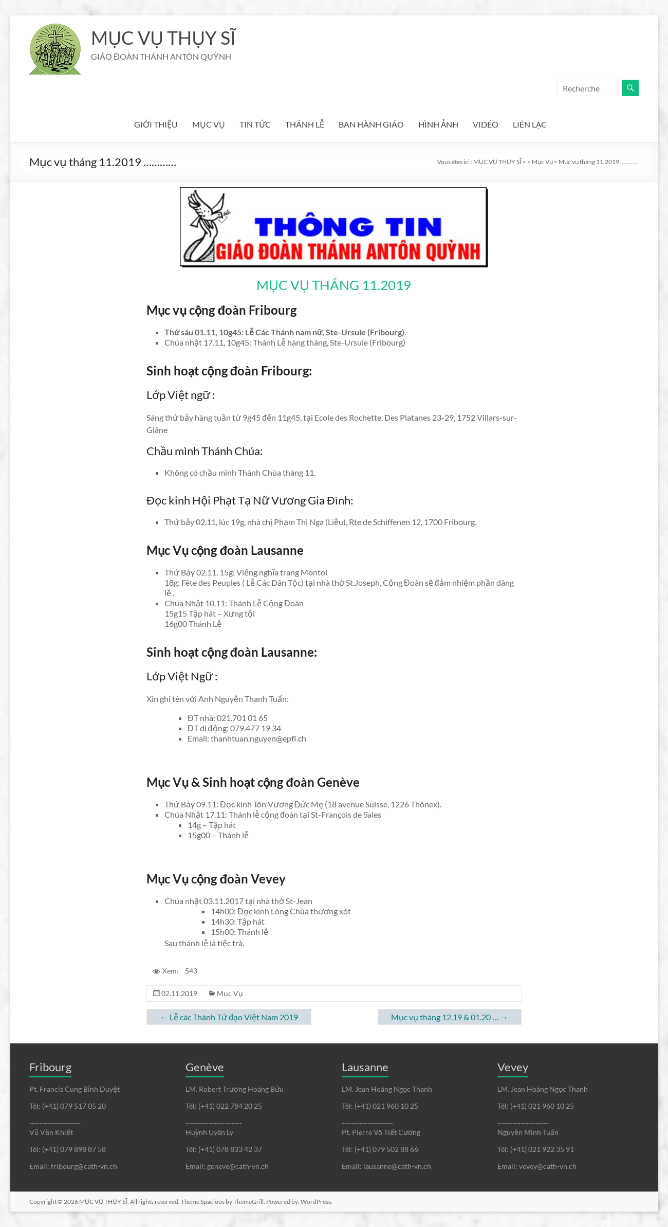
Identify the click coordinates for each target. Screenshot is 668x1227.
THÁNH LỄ (304, 124)
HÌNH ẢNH (438, 124)
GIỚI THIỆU (156, 124)
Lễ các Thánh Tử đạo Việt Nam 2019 (229, 1017)
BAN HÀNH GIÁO (371, 124)
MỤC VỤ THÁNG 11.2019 (333, 285)
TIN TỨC (255, 124)
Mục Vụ (230, 993)
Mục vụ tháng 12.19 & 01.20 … (449, 1017)
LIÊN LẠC (530, 124)
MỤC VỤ (208, 124)
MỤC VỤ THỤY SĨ (163, 37)
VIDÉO (485, 124)
